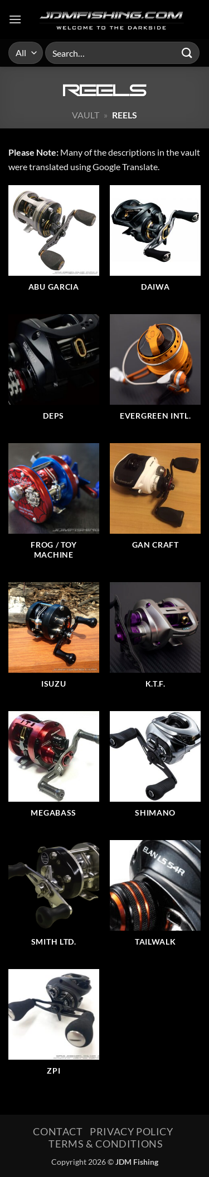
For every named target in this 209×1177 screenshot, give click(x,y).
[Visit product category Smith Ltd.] (53, 899)
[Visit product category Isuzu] (53, 641)
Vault (85, 115)
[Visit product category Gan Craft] (155, 507)
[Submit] (187, 52)
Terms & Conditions (105, 1144)
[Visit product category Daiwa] (155, 244)
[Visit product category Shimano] (155, 770)
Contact (57, 1131)
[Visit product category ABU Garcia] (53, 244)
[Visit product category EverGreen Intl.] (155, 373)
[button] (15, 19)
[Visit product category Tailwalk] (155, 899)
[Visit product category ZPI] (53, 1028)
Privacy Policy (131, 1131)
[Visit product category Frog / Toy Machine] (53, 507)
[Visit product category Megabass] (53, 770)
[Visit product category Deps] (53, 373)
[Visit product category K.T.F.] (155, 641)
